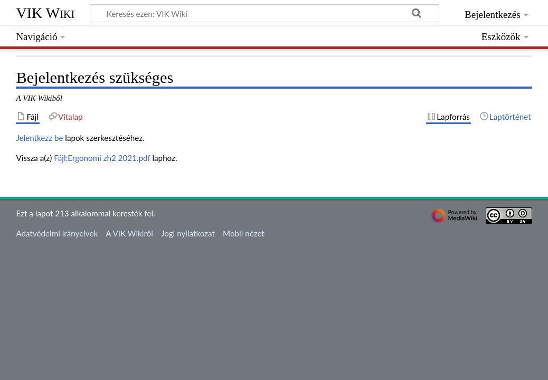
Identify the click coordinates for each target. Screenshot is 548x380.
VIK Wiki (45, 13)
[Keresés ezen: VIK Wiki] (264, 13)
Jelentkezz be (39, 137)
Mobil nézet (243, 233)
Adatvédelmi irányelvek (57, 233)
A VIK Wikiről (129, 233)
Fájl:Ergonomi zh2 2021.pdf (102, 158)
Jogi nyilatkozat (188, 233)
